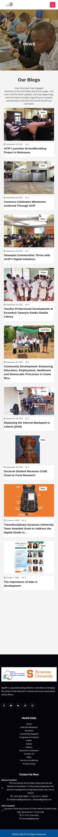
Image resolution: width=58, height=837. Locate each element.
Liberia (43, 391)
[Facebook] (4, 705)
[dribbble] (25, 705)
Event (43, 546)
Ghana (43, 272)
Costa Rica (45, 330)
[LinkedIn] (18, 705)
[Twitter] (11, 705)
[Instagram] (32, 705)
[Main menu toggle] (53, 5)
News (43, 112)
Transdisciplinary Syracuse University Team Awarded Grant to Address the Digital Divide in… (29, 528)
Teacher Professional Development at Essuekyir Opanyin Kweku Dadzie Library (28, 312)
